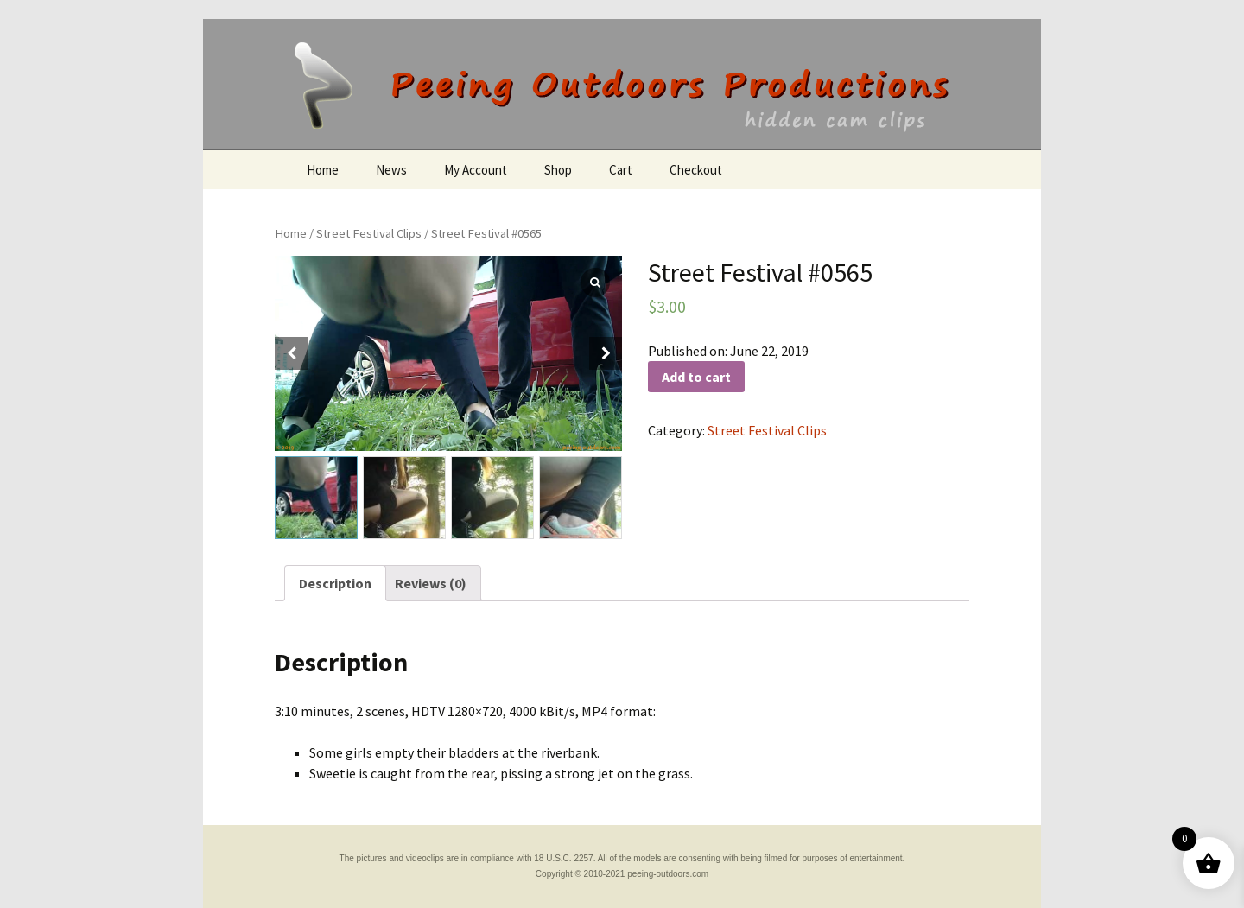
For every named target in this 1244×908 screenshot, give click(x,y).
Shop (558, 170)
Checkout (696, 170)
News (391, 170)
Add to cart (696, 376)
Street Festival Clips (369, 233)
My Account (475, 170)
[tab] (335, 583)
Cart (620, 170)
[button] (605, 353)
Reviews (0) (430, 583)
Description (335, 583)
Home (323, 170)
